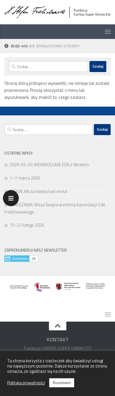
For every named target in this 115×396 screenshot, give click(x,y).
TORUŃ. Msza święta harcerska (38, 191)
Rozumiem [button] (62, 383)
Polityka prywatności (26, 383)
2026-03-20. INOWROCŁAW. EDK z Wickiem (49, 164)
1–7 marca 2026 (25, 178)
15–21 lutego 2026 (27, 225)
